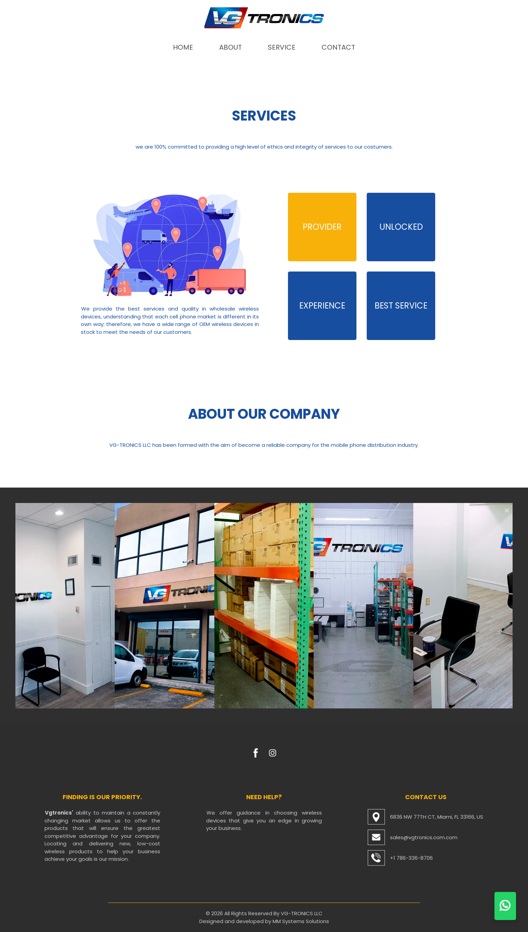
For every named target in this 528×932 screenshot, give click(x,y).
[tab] (322, 227)
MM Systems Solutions (301, 921)
